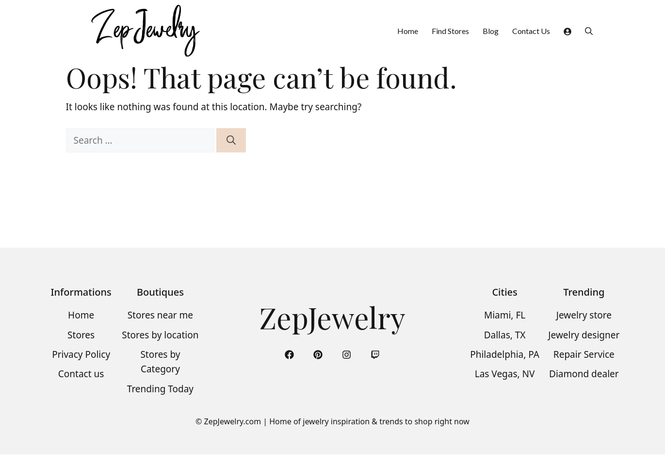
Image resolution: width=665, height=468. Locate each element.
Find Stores (450, 30)
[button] (589, 31)
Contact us (81, 374)
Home (407, 30)
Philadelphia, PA (504, 354)
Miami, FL (504, 315)
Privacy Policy (81, 354)
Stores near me (160, 315)
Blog (491, 30)
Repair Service (584, 354)
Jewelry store (584, 315)
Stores (81, 335)
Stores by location (160, 335)
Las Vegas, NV (505, 374)
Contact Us (531, 30)
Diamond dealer (584, 374)
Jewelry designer (583, 335)
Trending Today (160, 389)
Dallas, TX (505, 335)
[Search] (231, 140)
